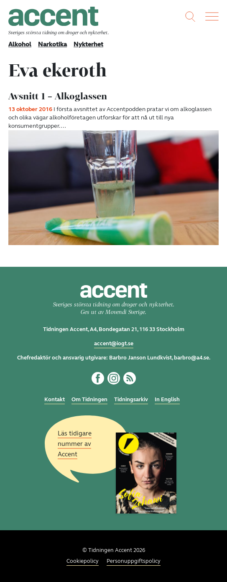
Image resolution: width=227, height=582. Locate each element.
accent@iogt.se (113, 343)
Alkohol (19, 44)
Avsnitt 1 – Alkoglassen (57, 96)
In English (167, 399)
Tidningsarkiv (131, 399)
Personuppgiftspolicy (134, 561)
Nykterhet (88, 44)
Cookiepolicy (82, 561)
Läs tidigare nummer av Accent (75, 444)
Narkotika (52, 44)
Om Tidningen (89, 399)
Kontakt (54, 399)
